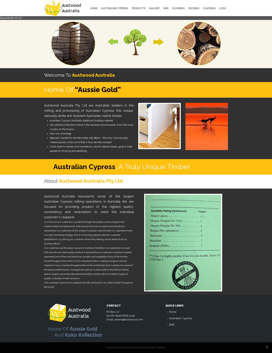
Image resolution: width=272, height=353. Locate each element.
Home (93, 8)
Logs (222, 8)
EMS (165, 8)
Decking (193, 8)
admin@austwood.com (128, 319)
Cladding (209, 8)
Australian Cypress (114, 8)
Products (138, 8)
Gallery (154, 8)
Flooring (178, 8)
